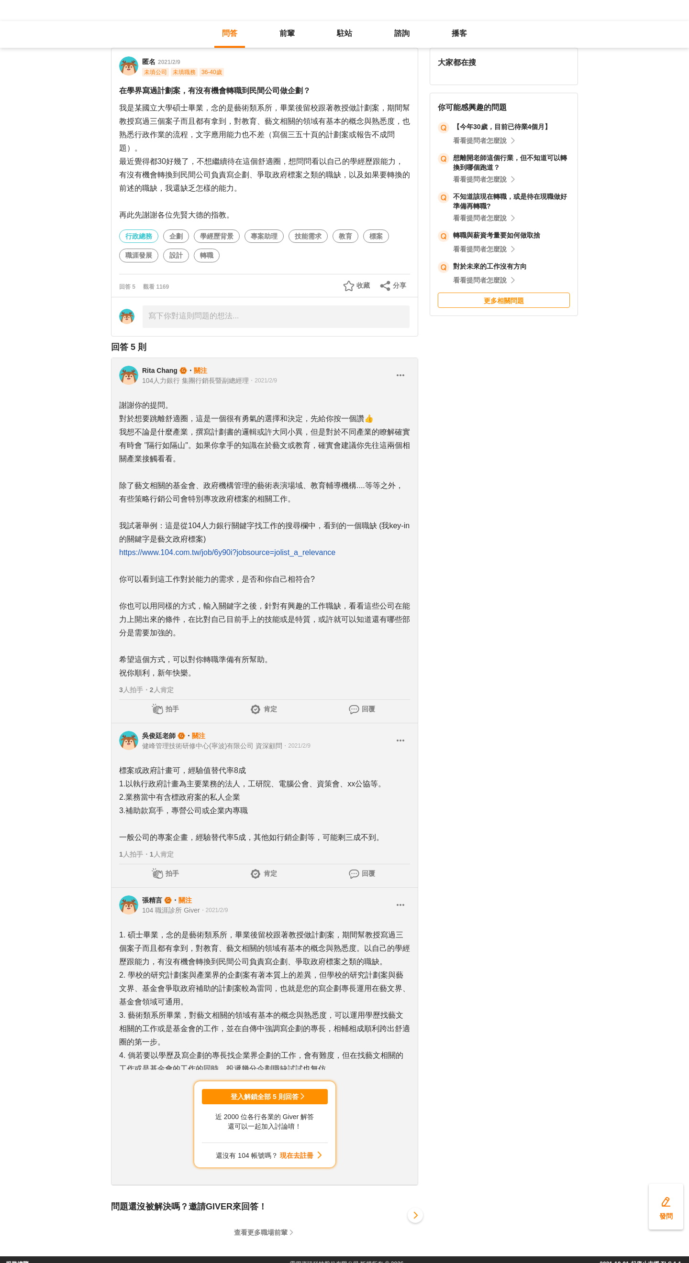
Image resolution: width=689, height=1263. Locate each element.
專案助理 (264, 236)
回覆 (368, 709)
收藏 (363, 285)
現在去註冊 (296, 1155)
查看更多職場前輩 (261, 1232)
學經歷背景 (216, 236)
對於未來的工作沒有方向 (490, 266)
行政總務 (138, 236)
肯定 (270, 709)
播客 (459, 33)
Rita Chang (160, 370)
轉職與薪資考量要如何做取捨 (496, 235)
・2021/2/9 (263, 380)
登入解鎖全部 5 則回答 (265, 1096)
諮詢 (402, 33)
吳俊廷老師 (159, 736)
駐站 (344, 33)
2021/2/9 (169, 62)
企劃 (176, 236)
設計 (176, 255)
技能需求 (308, 236)
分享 (399, 285)
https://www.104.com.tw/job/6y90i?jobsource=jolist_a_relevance (227, 552)
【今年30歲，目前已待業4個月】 (502, 127)
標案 (376, 236)
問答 (229, 33)
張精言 (152, 900)
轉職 (206, 255)
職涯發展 (138, 255)
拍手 (172, 709)
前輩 (287, 33)
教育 (345, 236)
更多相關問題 (504, 301)
